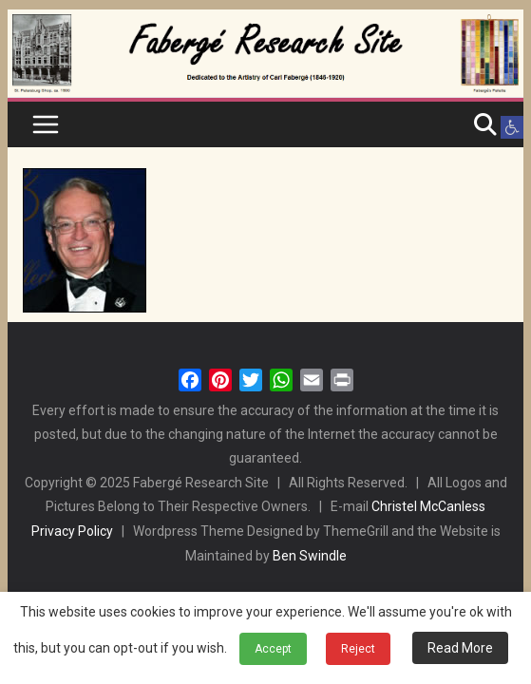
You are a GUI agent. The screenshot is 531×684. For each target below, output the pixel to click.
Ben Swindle (310, 555)
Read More (460, 648)
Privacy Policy (72, 531)
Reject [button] (358, 649)
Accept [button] (273, 649)
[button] (512, 127)
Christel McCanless (428, 506)
